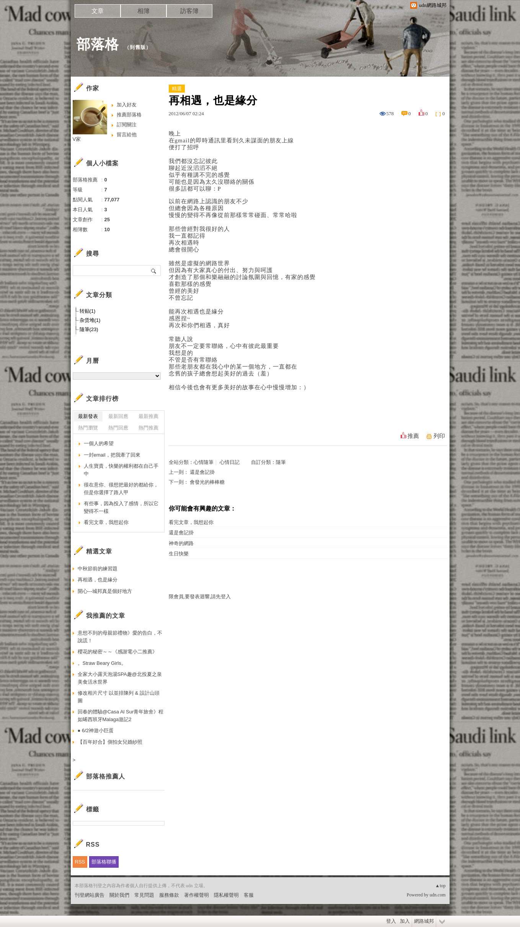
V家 (77, 139)
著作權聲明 (196, 895)
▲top (440, 885)
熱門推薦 (148, 428)
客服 (249, 895)
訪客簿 (189, 11)
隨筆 (281, 462)
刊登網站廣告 (89, 895)
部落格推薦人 (105, 776)
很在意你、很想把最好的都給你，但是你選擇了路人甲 (121, 488)
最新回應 (118, 416)
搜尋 (154, 270)
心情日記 (230, 462)
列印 (439, 436)
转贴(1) (88, 311)
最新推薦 (148, 416)
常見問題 (144, 895)
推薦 (413, 436)
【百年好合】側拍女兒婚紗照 (110, 742)
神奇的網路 (181, 543)
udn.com (438, 895)
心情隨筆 (204, 462)
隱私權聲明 (226, 895)
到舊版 (138, 47)
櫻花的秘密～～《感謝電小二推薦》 (117, 651)
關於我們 (119, 895)
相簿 (143, 11)
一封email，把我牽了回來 (112, 455)
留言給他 (127, 134)
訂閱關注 (127, 124)
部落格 (98, 44)
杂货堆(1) (90, 320)
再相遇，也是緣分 (97, 580)
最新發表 (88, 416)
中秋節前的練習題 (97, 568)
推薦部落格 (129, 115)
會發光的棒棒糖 (207, 482)
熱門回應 (118, 428)
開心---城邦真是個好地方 (105, 591)
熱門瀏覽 (88, 428)
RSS (80, 862)
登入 (391, 921)
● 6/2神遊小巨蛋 (96, 730)
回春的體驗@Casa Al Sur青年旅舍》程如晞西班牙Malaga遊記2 (121, 715)
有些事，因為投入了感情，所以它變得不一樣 (121, 507)
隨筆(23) (89, 329)
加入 (405, 921)
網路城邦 (424, 921)
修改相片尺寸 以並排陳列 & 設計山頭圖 (119, 696)
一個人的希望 (99, 443)
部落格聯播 (103, 862)
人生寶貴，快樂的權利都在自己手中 (121, 470)
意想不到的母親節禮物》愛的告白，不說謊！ (120, 636)
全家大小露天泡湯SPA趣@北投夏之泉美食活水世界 (120, 678)
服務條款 (169, 895)
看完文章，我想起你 (191, 522)
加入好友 (127, 105)
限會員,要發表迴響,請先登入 (200, 596)
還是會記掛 (202, 472)
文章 (97, 11)
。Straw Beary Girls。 (102, 663)
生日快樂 (179, 554)
